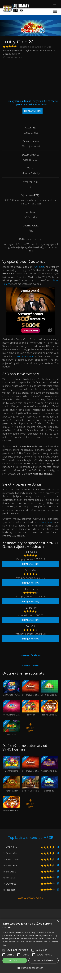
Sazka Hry (31, 607)
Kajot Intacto (31, 589)
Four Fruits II (11, 728)
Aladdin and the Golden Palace (49, 764)
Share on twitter (30, 665)
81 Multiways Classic (11, 708)
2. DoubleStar (10, 853)
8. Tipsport (9, 889)
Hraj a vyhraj (30, 564)
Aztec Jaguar (11, 784)
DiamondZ (49, 784)
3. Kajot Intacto (11, 859)
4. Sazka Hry (10, 865)
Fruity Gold (38, 266)
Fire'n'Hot (30, 708)
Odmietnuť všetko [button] (43, 960)
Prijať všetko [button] (14, 960)
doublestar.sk (44, 522)
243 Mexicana (11, 764)
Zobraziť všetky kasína (30, 897)
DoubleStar (31, 570)
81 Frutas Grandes (49, 688)
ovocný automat (24, 356)
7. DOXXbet (9, 883)
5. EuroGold (9, 871)
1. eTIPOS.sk (10, 847)
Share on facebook (30, 655)
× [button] (58, 921)
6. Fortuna (9, 877)
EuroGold (31, 626)
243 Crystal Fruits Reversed (11, 688)
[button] (30, 967)
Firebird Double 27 (49, 708)
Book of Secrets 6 (30, 784)
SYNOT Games (13, 57)
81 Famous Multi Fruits (30, 688)
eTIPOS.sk (31, 551)
